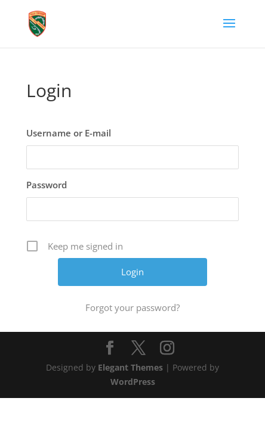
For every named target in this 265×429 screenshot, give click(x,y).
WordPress (132, 381)
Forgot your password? (132, 307)
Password (46, 185)
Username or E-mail (68, 133)
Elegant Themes (130, 367)
